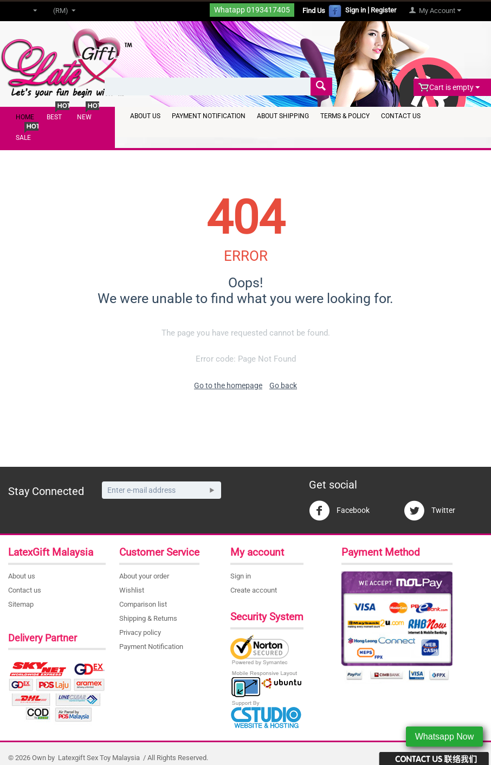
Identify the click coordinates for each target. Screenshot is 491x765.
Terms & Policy (345, 116)
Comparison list (143, 604)
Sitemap (21, 604)
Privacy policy (140, 632)
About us (21, 576)
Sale (23, 138)
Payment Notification (209, 116)
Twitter (429, 510)
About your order (144, 576)
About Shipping (283, 116)
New (84, 117)
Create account (253, 590)
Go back (283, 385)
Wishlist (131, 590)
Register (383, 10)
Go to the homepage (228, 385)
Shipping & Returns (148, 618)
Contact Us (401, 116)
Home (25, 117)
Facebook (339, 510)
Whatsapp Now (444, 736)
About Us (145, 116)
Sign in (355, 10)
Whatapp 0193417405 (252, 10)
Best (54, 117)
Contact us (24, 590)
